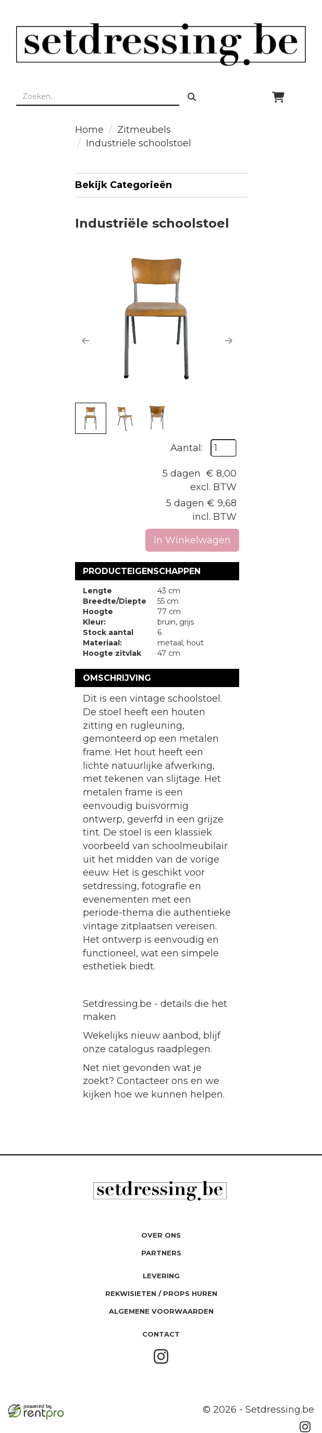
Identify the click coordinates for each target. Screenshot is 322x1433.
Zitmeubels (144, 129)
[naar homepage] (161, 44)
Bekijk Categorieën (161, 185)
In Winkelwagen (192, 540)
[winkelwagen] (278, 97)
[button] (85, 340)
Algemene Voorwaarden (161, 1311)
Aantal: (186, 448)
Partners (161, 1253)
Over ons (161, 1235)
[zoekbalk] (97, 97)
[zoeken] (191, 97)
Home (89, 129)
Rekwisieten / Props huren (161, 1293)
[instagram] (161, 1361)
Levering (161, 1276)
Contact (161, 1334)
